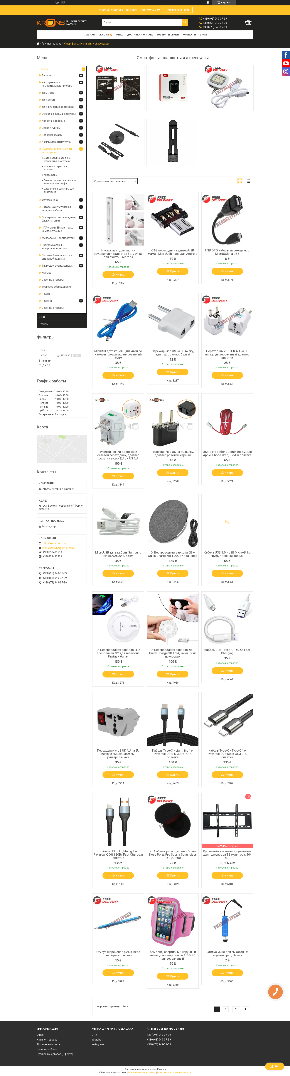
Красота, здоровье (53, 120)
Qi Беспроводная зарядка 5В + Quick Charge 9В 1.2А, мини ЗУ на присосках (172, 653)
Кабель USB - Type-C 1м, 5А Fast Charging (227, 651)
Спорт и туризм (51, 127)
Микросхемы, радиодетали (58, 237)
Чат (275, 1066)
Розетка (47, 300)
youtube (96, 1039)
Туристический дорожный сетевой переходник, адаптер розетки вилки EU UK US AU (118, 455)
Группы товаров (51, 43)
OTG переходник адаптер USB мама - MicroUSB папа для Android (172, 252)
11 (236, 1009)
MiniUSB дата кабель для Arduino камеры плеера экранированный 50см (118, 354)
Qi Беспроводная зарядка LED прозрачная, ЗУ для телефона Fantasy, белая (118, 653)
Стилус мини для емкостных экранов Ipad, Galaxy (227, 953)
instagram (98, 1044)
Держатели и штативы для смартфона (59, 190)
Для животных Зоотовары (58, 106)
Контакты (189, 34)
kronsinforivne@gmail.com (58, 547)
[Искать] (185, 22)
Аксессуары (51, 174)
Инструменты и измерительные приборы (57, 84)
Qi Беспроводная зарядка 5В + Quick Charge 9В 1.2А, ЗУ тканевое (172, 554)
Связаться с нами (178, 10)
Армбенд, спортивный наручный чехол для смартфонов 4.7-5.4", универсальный (173, 955)
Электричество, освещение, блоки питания (59, 219)
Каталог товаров (47, 1039)
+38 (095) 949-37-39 (159, 1034)
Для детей (48, 99)
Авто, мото (48, 75)
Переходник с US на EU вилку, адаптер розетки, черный (173, 453)
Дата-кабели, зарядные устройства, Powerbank (57, 159)
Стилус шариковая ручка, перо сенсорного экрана (118, 953)
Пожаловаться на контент (142, 1072)
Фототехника (50, 199)
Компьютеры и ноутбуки (56, 141)
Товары (43, 69)
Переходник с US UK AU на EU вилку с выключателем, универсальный (118, 754)
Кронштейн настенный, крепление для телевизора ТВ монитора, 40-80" (227, 854)
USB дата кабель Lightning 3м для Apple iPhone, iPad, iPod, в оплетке (227, 453)
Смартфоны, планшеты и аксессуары (57, 150)
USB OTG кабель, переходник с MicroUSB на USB (227, 252)
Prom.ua (161, 1069)
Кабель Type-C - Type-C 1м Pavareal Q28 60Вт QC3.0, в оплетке (227, 754)
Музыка (46, 272)
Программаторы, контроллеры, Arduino (55, 247)
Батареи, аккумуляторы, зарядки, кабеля (56, 208)
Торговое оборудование (57, 286)
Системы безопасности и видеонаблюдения (57, 257)
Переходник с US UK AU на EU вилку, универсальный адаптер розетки (227, 354)
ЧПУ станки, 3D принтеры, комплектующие (57, 229)
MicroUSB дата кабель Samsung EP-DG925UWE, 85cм (118, 554)
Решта (46, 293)
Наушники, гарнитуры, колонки (56, 168)
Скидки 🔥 (105, 34)
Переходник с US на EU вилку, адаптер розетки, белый (173, 352)
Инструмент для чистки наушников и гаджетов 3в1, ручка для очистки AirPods (118, 254)
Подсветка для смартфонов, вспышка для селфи (60, 182)
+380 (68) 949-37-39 (159, 1039)
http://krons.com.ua (54, 543)
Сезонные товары (53, 279)
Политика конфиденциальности (174, 1072)
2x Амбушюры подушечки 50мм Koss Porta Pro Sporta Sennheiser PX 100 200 (172, 854)
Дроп (203, 34)
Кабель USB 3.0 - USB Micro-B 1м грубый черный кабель (227, 554)
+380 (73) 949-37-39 (159, 1044)
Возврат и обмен (167, 34)
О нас (119, 34)
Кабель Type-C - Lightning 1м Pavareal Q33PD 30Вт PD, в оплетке (172, 754)
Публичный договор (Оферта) (55, 1054)
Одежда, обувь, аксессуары (59, 113)
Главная (89, 34)
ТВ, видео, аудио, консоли (57, 265)
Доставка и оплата (140, 34)
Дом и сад (48, 92)
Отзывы (43, 324)
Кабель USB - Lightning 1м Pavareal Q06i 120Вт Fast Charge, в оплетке (118, 854)
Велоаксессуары (52, 134)
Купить (120, 274)
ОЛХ (94, 1034)
